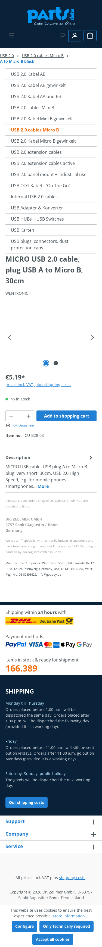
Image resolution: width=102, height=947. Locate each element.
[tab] (49, 471)
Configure (24, 926)
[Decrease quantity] (11, 415)
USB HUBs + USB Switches (37, 219)
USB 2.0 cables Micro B (35, 130)
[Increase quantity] (29, 415)
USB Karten (22, 230)
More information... (70, 915)
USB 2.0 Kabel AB (28, 74)
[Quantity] (20, 415)
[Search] (62, 35)
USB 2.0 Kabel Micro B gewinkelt (43, 141)
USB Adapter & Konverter (37, 208)
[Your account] (74, 36)
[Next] (92, 337)
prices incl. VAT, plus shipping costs (38, 384)
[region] (51, 337)
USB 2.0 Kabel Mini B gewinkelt (42, 119)
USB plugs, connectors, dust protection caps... (40, 244)
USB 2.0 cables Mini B (32, 108)
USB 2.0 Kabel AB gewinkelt (38, 85)
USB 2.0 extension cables (36, 152)
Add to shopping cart (66, 416)
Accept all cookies (53, 939)
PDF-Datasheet (19, 425)
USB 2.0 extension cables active (43, 163)
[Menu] (11, 35)
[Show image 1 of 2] (46, 363)
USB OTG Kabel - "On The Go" (40, 186)
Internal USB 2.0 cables (34, 197)
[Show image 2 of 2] (56, 363)
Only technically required (66, 926)
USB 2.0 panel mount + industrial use (48, 174)
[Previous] (9, 337)
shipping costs (72, 877)
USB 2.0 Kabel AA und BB (36, 96)
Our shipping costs (26, 802)
